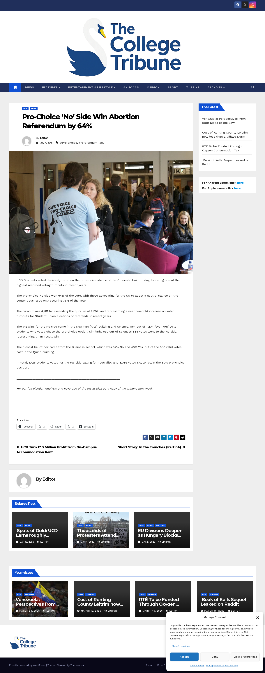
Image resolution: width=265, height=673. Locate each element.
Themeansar (77, 665)
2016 (25, 109)
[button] (257, 617)
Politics (160, 526)
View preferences (245, 656)
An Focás (131, 87)
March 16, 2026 (91, 611)
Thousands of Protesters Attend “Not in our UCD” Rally (101, 535)
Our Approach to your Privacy (222, 665)
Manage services (181, 646)
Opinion (153, 87)
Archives (215, 87)
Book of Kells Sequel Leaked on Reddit (223, 602)
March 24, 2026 (30, 611)
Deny (214, 656)
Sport (173, 87)
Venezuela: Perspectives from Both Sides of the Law (39, 604)
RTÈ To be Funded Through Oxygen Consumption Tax (159, 604)
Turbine (192, 87)
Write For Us (164, 665)
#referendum (88, 142)
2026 (19, 526)
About (149, 665)
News (29, 87)
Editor (44, 138)
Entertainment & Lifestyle (91, 87)
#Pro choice (68, 142)
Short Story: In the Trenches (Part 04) (152, 447)
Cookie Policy (197, 665)
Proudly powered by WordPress (27, 665)
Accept (184, 656)
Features (50, 87)
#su (102, 142)
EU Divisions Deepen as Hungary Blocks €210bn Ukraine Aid (160, 535)
